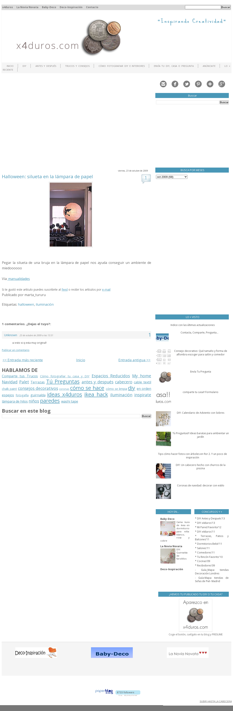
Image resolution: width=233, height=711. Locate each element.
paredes (50, 400)
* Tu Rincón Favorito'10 (209, 557)
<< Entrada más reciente (23, 359)
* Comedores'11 (205, 552)
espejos (8, 395)
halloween (26, 304)
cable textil (142, 382)
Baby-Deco (49, 7)
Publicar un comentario (15, 350)
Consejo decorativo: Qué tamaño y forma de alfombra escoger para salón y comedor (200, 352)
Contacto (92, 7)
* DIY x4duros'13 (205, 523)
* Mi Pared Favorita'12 (208, 527)
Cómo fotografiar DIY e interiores (122, 65)
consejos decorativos (38, 388)
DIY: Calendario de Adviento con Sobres (200, 413)
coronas (64, 389)
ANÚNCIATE (209, 65)
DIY (24, 65)
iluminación (45, 304)
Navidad (10, 382)
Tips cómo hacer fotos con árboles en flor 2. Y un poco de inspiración (192, 455)
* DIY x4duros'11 (205, 531)
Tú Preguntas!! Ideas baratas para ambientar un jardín (200, 435)
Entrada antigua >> (134, 359)
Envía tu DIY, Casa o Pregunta (174, 65)
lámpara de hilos (15, 401)
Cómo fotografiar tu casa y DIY (65, 376)
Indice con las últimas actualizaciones (193, 325)
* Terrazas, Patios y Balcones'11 (212, 537)
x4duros (7, 7)
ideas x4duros (64, 394)
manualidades (18, 278)
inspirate (142, 395)
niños (34, 401)
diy (131, 388)
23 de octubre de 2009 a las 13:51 (36, 335)
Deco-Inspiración (71, 7)
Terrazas (37, 382)
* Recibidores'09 (205, 565)
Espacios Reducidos (111, 376)
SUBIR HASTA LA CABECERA (216, 701)
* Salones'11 (202, 548)
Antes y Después (45, 65)
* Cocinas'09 (202, 561)
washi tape (69, 401)
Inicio (10, 65)
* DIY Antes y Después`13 (210, 518)
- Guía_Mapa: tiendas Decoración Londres (212, 571)
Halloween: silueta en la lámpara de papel (47, 176)
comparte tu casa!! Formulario (200, 392)
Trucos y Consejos (77, 65)
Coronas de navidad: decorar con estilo (200, 485)
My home (141, 376)
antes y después (97, 382)
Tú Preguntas (63, 381)
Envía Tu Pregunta (200, 371)
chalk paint (9, 389)
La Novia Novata (27, 7)
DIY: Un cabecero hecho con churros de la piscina (200, 466)
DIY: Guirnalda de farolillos (181, 554)
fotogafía (22, 395)
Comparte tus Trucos (20, 376)
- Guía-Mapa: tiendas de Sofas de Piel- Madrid (212, 579)
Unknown (10, 335)
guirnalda (38, 395)
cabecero (123, 382)
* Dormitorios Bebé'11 (208, 544)
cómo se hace (87, 388)
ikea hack (96, 394)
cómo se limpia (116, 389)
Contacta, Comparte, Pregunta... (199, 332)
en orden (144, 388)
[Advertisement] (39, 120)
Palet (24, 382)
